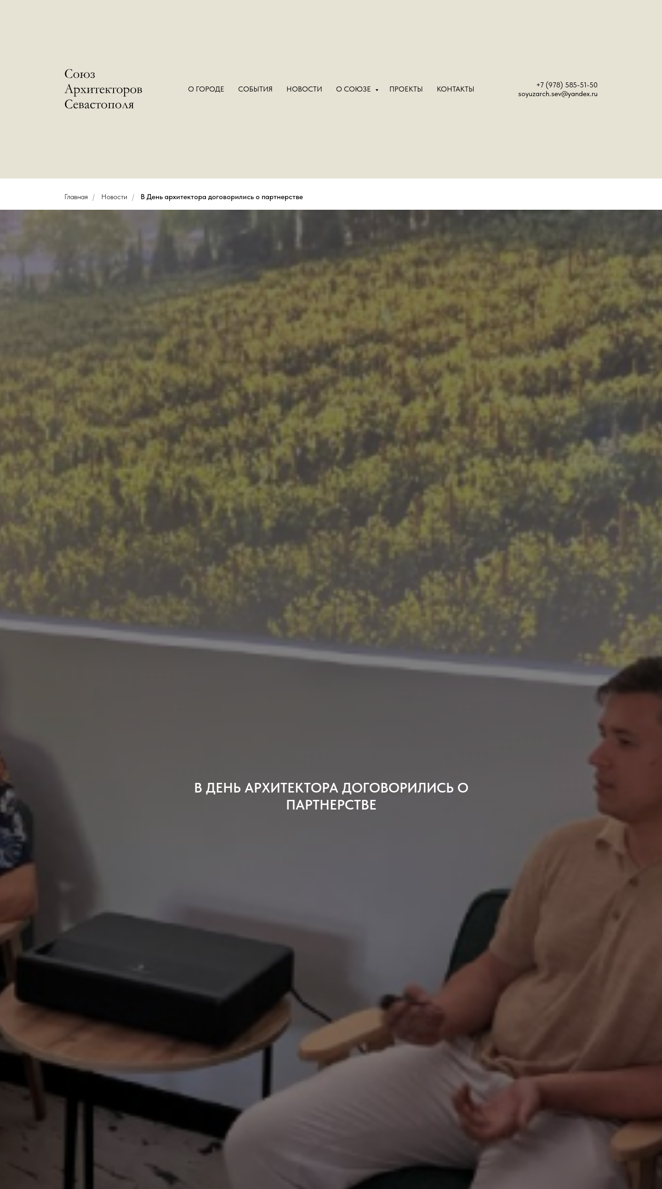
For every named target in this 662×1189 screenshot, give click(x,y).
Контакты (455, 89)
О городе (206, 89)
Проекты (406, 89)
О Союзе (354, 89)
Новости (304, 89)
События (255, 89)
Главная (76, 196)
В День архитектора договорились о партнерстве (222, 196)
